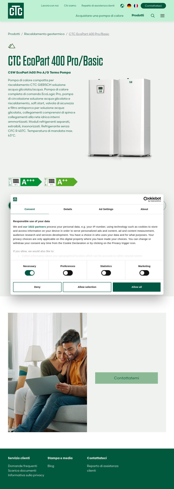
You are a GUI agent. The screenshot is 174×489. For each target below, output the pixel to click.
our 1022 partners (34, 226)
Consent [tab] (29, 209)
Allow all (137, 287)
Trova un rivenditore (147, 34)
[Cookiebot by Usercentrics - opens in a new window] (146, 199)
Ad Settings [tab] (106, 209)
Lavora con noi (50, 5)
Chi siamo (70, 5)
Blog (51, 466)
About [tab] (144, 209)
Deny (37, 287)
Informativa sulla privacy (26, 475)
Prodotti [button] (138, 15)
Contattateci (153, 5)
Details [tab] (68, 209)
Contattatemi (126, 378)
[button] (153, 15)
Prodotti (14, 34)
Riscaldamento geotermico (44, 34)
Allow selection (87, 287)
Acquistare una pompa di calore (100, 16)
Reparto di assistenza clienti (98, 5)
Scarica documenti (22, 470)
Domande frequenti (22, 466)
